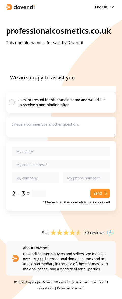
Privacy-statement (71, 288)
